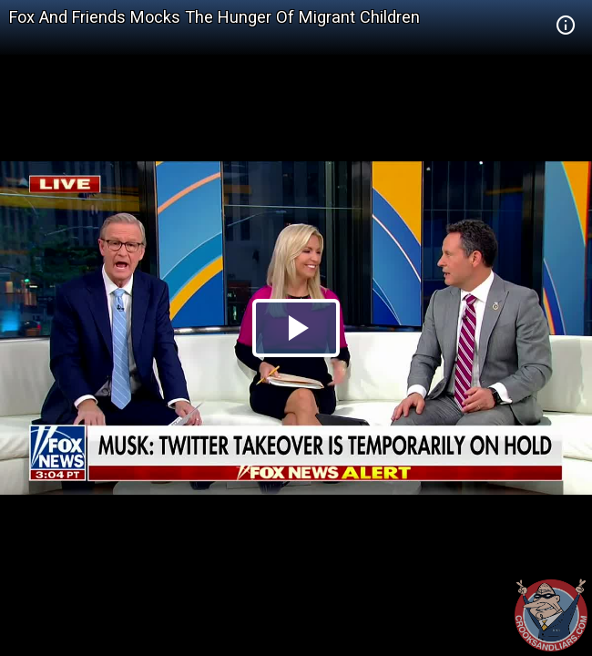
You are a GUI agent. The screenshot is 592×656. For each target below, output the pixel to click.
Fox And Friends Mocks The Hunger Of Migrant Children (214, 16)
